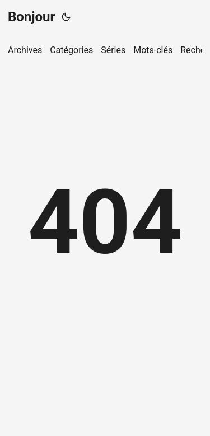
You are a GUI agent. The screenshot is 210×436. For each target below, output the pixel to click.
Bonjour (31, 17)
